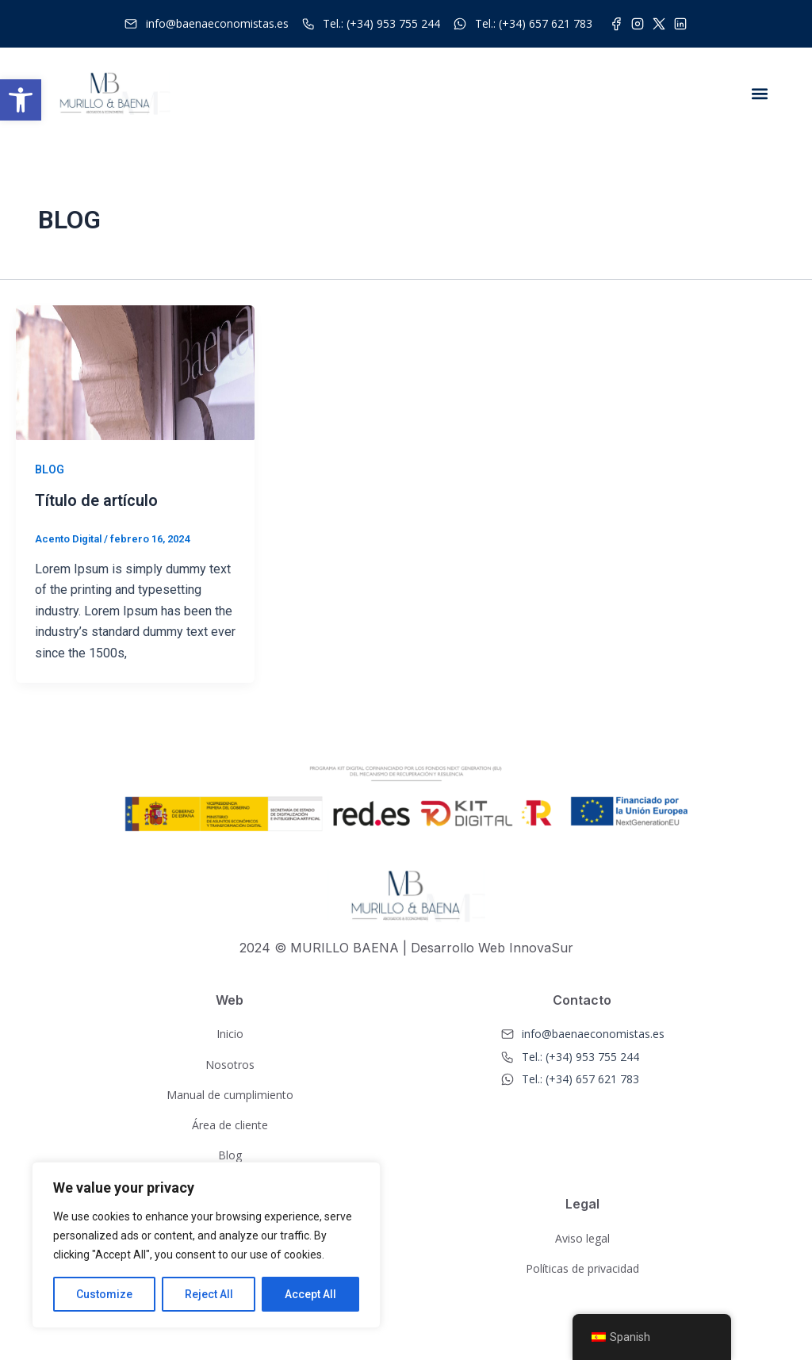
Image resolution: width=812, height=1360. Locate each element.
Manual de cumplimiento (230, 1093)
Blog (230, 1155)
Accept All (310, 1294)
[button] (20, 100)
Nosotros (230, 1063)
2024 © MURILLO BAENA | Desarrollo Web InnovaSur (406, 947)
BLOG (49, 469)
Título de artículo (97, 500)
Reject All (209, 1294)
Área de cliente (230, 1124)
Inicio (229, 1033)
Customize (104, 1294)
